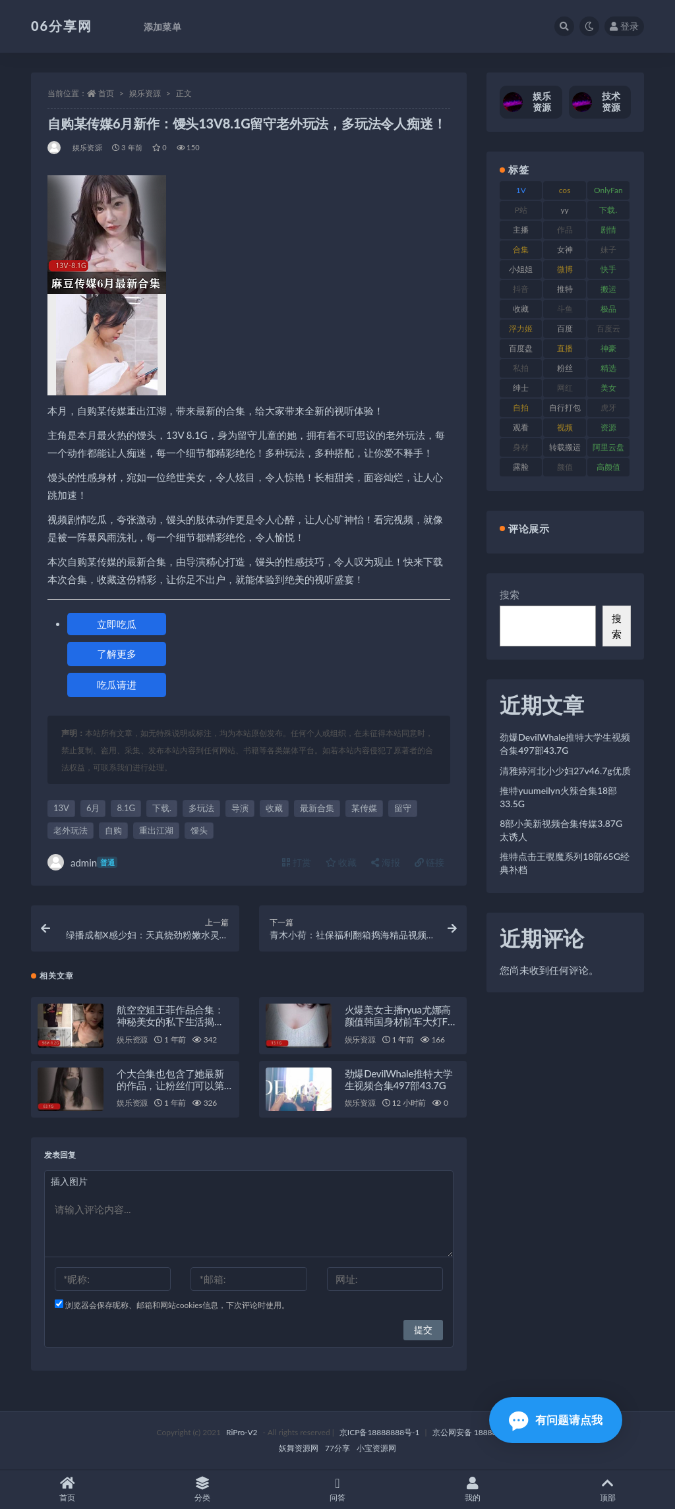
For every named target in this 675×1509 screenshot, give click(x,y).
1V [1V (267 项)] (521, 190)
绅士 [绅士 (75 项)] (521, 388)
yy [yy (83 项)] (564, 210)
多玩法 (201, 808)
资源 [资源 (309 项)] (608, 427)
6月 (93, 808)
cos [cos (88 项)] (565, 190)
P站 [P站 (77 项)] (521, 210)
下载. (161, 808)
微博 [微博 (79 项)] (565, 269)
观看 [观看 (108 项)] (521, 427)
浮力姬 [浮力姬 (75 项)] (521, 328)
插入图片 (69, 1181)
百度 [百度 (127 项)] (565, 328)
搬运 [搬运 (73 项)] (608, 289)
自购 (113, 830)
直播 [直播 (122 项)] (565, 348)
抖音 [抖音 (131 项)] (521, 289)
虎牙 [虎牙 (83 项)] (608, 408)
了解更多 (116, 654)
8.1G (126, 808)
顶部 (607, 1489)
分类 (202, 1489)
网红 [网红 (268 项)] (565, 388)
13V (61, 808)
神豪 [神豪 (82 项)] (608, 348)
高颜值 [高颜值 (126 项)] (608, 467)
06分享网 (61, 26)
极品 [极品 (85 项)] (608, 309)
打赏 (296, 862)
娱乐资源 (145, 93)
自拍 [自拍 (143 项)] (521, 408)
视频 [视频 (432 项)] (565, 427)
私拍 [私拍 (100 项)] (521, 368)
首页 (106, 93)
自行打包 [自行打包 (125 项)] (565, 408)
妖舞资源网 (298, 1448)
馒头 (199, 830)
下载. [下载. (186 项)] (608, 210)
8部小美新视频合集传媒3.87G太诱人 (561, 830)
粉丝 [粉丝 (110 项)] (565, 368)
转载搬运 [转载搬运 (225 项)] (565, 447)
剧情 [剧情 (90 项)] (608, 230)
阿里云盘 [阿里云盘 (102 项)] (608, 447)
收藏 (274, 808)
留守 (402, 808)
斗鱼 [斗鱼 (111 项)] (565, 309)
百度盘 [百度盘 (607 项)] (521, 348)
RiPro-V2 (241, 1432)
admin (82, 862)
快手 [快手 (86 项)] (608, 269)
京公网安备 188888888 (473, 1432)
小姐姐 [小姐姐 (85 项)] (521, 269)
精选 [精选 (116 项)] (608, 368)
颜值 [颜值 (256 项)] (565, 467)
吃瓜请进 (116, 685)
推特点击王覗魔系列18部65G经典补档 (565, 863)
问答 (337, 1489)
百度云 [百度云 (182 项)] (608, 328)
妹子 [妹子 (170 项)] (608, 249)
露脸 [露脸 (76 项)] (521, 467)
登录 (624, 26)
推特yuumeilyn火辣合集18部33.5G (558, 797)
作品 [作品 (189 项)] (565, 230)
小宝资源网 (376, 1448)
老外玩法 (70, 830)
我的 (472, 1489)
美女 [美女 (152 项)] (608, 388)
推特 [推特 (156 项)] (565, 289)
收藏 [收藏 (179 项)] (521, 309)
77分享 (337, 1448)
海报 (385, 862)
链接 (430, 862)
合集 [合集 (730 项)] (521, 249)
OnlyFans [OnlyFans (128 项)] (608, 192)
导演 (240, 808)
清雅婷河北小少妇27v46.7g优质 (565, 770)
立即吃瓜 (116, 624)
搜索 (509, 594)
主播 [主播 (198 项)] (521, 230)
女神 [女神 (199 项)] (565, 249)
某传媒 (364, 808)
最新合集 (317, 808)
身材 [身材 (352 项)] (521, 447)
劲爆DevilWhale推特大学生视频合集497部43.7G (399, 1079)
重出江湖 (156, 830)
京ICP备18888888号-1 (379, 1432)
